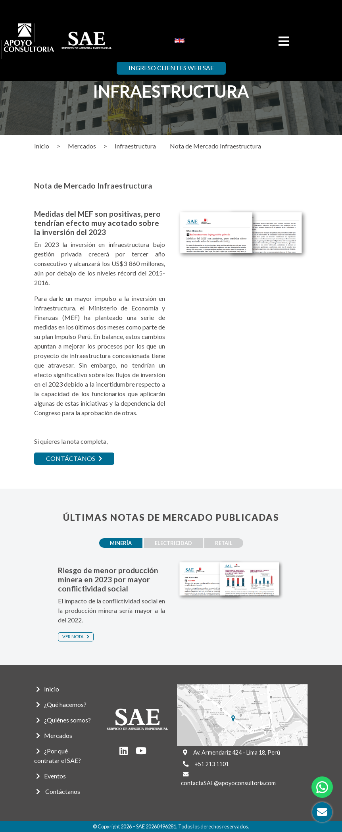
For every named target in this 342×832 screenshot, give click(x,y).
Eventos (51, 776)
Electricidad (173, 543)
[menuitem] (179, 40)
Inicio (42, 146)
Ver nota (75, 636)
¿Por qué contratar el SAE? (57, 755)
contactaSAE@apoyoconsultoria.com (228, 783)
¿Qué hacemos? (61, 704)
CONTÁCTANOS (74, 458)
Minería (118, 543)
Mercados (82, 146)
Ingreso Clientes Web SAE (171, 68)
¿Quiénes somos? (63, 720)
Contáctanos (58, 791)
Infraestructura (135, 146)
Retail (226, 543)
